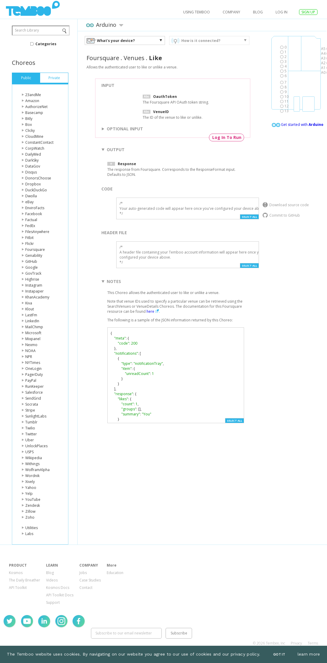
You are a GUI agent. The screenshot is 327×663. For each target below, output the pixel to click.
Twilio (30, 428)
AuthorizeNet (36, 106)
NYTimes (32, 362)
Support (53, 602)
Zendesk (32, 505)
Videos (52, 580)
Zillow (30, 511)
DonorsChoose (38, 178)
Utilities (31, 527)
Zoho (29, 517)
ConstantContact (39, 142)
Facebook (33, 213)
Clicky (30, 130)
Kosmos (16, 572)
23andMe (33, 94)
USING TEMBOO (196, 12)
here (150, 311)
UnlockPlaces (36, 445)
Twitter (31, 434)
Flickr (29, 243)
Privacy (296, 643)
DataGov (32, 166)
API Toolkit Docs (59, 595)
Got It (279, 654)
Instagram (33, 285)
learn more (309, 654)
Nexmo (31, 344)
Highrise (32, 279)
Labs (29, 533)
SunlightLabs (35, 416)
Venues (134, 58)
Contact (85, 587)
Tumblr (31, 422)
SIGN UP (308, 12)
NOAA (30, 350)
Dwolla (31, 195)
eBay (29, 201)
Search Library (27, 30)
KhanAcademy (37, 297)
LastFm (31, 315)
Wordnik (32, 475)
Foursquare (35, 249)
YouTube (32, 499)
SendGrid (33, 398)
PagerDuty (34, 374)
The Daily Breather (24, 580)
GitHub (31, 261)
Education (115, 572)
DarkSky (32, 160)
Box (28, 124)
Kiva (28, 303)
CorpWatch (34, 148)
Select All (249, 217)
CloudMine (34, 136)
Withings (32, 463)
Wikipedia (33, 457)
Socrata (31, 404)
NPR (28, 356)
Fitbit (29, 237)
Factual (31, 219)
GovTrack (33, 273)
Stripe (30, 410)
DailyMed (33, 154)
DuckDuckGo (36, 190)
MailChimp (34, 326)
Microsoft (33, 332)
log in (281, 12)
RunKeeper (34, 386)
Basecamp (34, 112)
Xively (30, 481)
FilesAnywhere (37, 231)
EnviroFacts (34, 207)
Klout (29, 309)
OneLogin (33, 368)
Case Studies (90, 580)
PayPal (30, 380)
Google (31, 267)
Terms (313, 643)
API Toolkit (18, 587)
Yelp (29, 493)
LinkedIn (32, 320)
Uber (29, 439)
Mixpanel (32, 338)
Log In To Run (226, 137)
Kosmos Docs (57, 587)
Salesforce (34, 392)
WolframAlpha (37, 469)
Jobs (83, 572)
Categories (45, 43)
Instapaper (34, 291)
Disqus (31, 172)
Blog (258, 12)
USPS (29, 451)
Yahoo (30, 487)
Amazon (32, 100)
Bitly (28, 118)
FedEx (30, 225)
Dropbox (33, 184)
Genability (33, 255)
